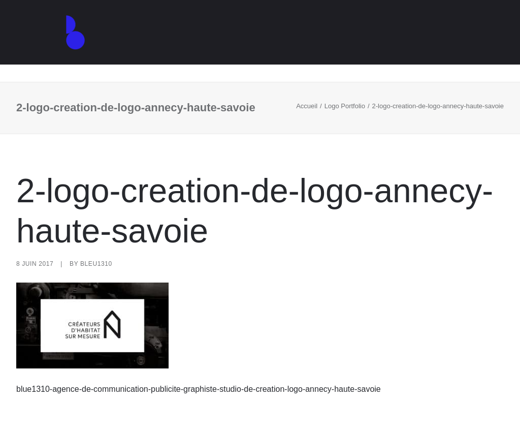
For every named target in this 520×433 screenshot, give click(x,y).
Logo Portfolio (344, 106)
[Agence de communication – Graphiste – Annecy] (65, 41)
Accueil (306, 106)
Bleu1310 (96, 263)
